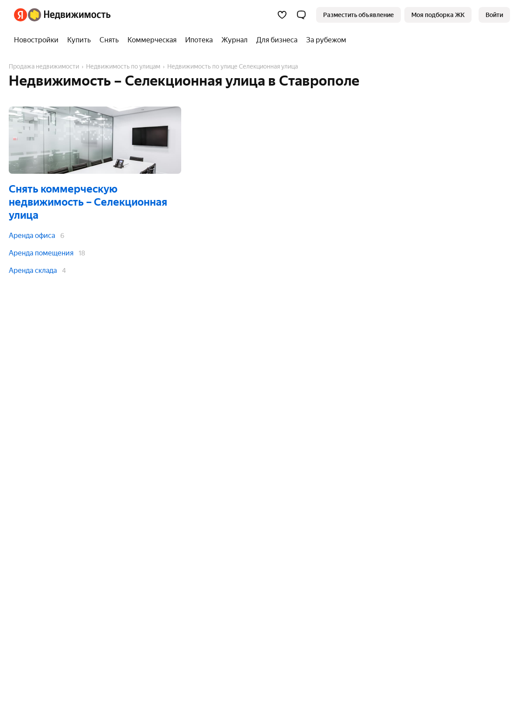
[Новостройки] (38, 40)
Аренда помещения (41, 253)
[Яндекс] (20, 14)
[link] (494, 15)
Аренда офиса (32, 235)
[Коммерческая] (152, 40)
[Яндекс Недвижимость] (69, 14)
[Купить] (79, 40)
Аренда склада (33, 270)
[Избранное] (282, 15)
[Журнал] (234, 40)
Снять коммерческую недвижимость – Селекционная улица (88, 202)
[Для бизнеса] (277, 40)
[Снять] (109, 40)
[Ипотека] (199, 40)
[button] (301, 15)
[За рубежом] (324, 40)
